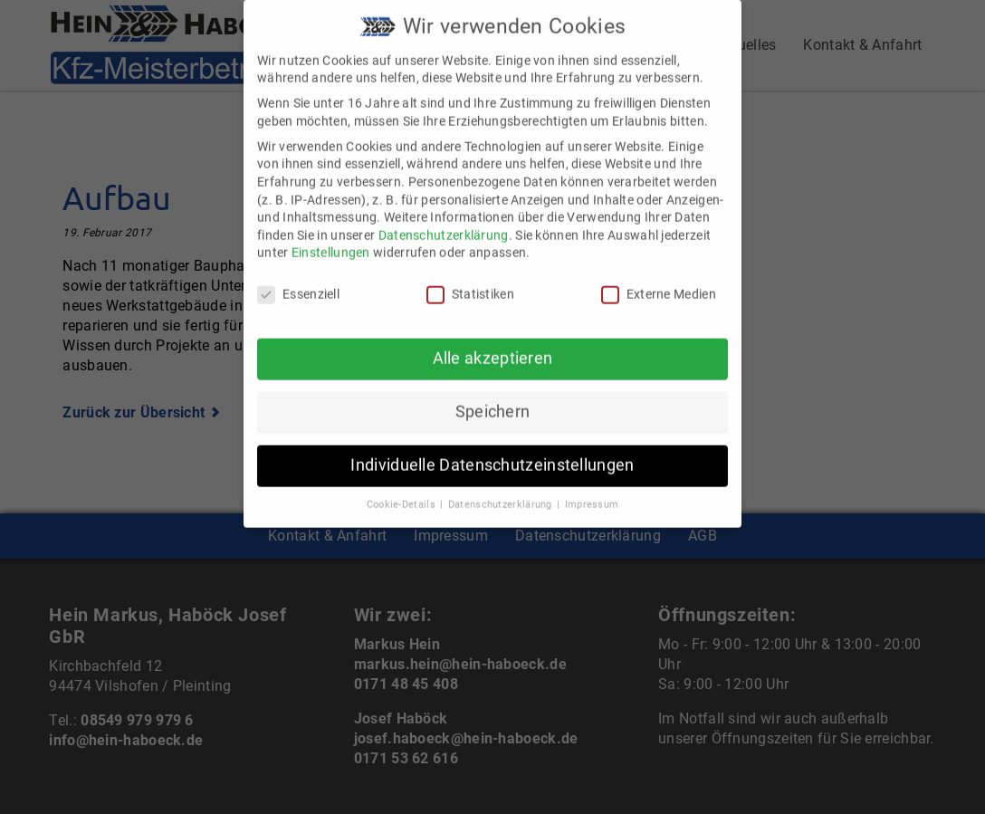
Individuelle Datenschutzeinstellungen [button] (492, 450)
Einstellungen (331, 237)
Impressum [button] (592, 489)
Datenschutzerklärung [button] (501, 489)
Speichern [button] (493, 397)
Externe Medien (658, 279)
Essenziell (298, 279)
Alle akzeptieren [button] (493, 343)
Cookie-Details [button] (403, 489)
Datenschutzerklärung (443, 220)
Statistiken (470, 279)
